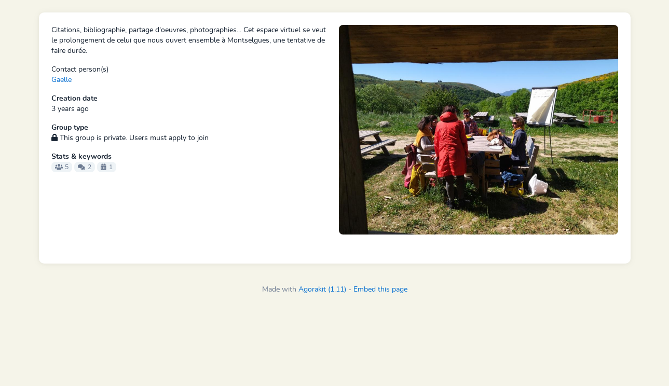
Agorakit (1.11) (322, 289)
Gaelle (61, 80)
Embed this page (380, 289)
